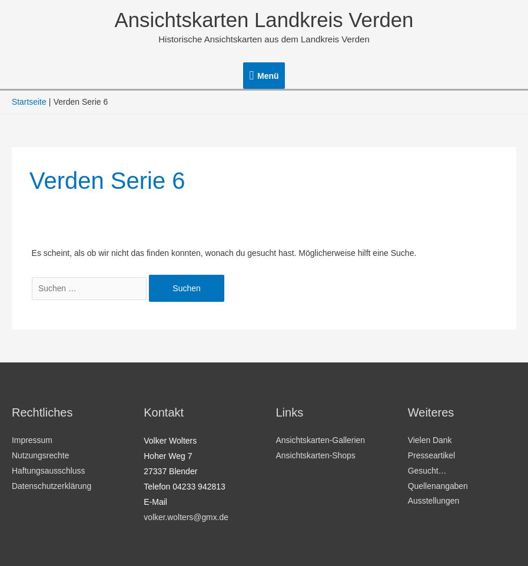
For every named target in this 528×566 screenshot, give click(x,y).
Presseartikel (432, 456)
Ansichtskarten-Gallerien (321, 440)
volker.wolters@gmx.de (186, 517)
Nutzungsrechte (40, 456)
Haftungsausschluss (48, 471)
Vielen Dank (430, 440)
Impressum (32, 440)
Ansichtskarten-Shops (316, 456)
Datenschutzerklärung (52, 486)
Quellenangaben (438, 486)
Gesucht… (427, 471)
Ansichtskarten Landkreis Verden (264, 20)
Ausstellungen (434, 502)
